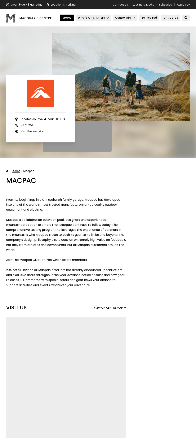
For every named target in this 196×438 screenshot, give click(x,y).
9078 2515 (27, 125)
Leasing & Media (143, 5)
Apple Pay (183, 5)
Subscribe (165, 5)
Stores (16, 171)
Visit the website (32, 131)
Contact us (120, 5)
